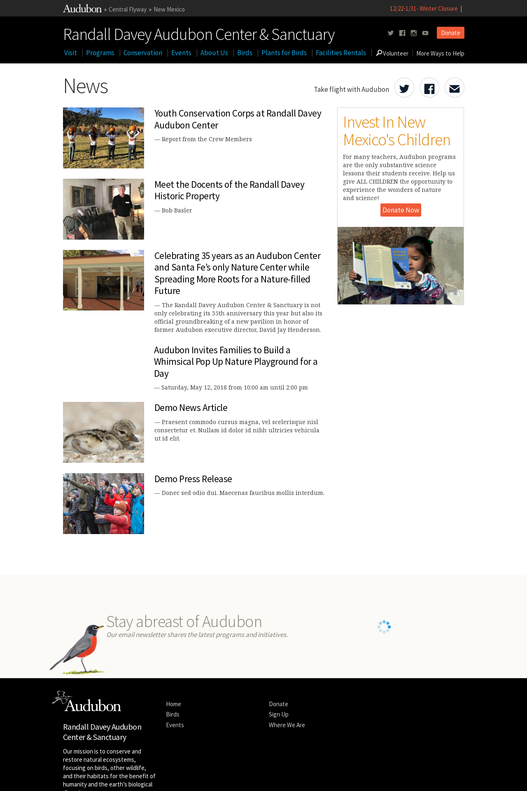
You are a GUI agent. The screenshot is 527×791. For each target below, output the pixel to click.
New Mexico (169, 9)
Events (181, 52)
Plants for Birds (284, 52)
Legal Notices (139, 776)
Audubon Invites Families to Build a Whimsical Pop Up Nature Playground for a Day (236, 361)
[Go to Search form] (379, 52)
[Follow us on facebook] (402, 33)
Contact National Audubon (223, 776)
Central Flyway (128, 9)
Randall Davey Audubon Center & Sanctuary (198, 32)
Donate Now (400, 210)
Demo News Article (191, 407)
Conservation (143, 52)
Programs (100, 52)
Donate (450, 33)
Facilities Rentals (341, 52)
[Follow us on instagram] (414, 33)
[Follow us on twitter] (391, 33)
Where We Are (287, 669)
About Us (214, 52)
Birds (244, 52)
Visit (70, 52)
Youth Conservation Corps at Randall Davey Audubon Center (238, 119)
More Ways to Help (440, 53)
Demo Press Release (193, 479)
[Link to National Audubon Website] (82, 10)
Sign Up (279, 659)
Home (173, 648)
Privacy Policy (173, 776)
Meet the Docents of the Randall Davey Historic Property (229, 190)
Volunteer (395, 53)
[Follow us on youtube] (425, 33)
